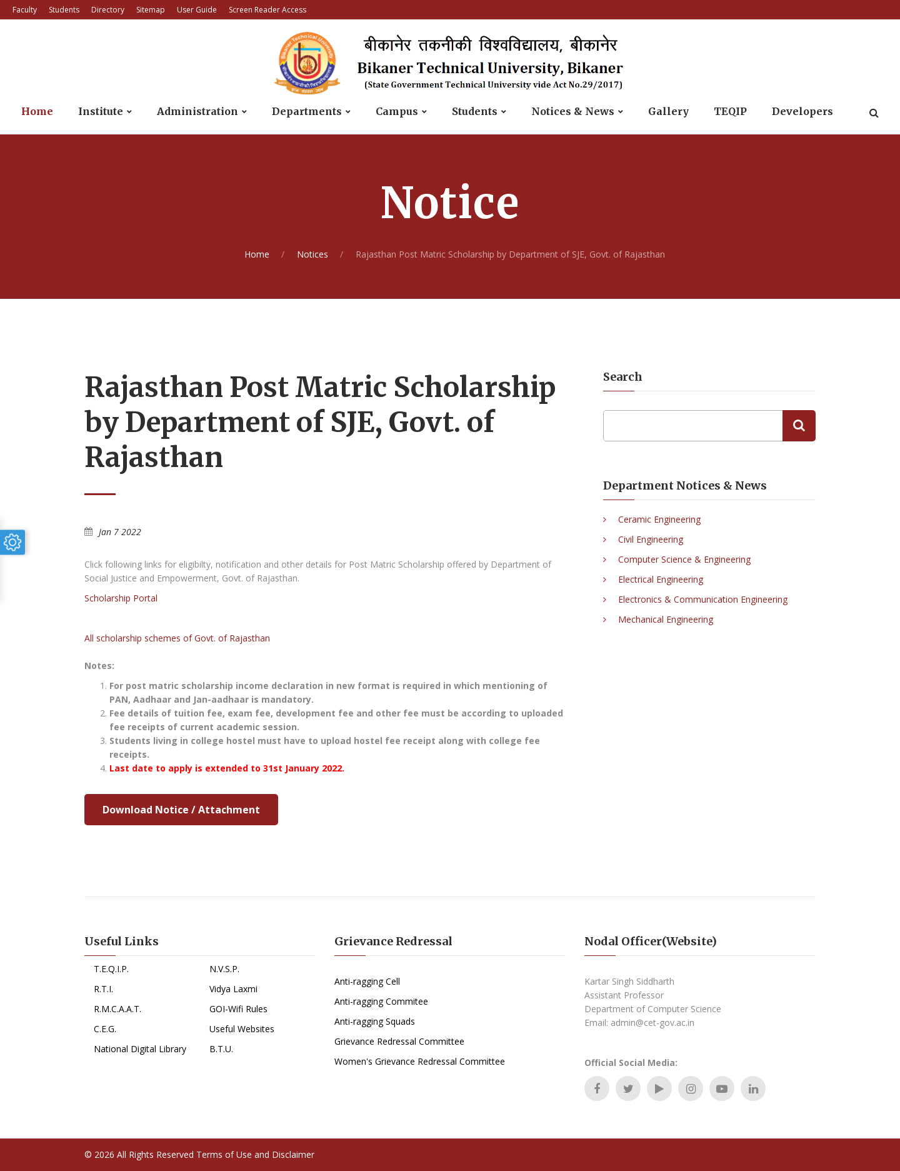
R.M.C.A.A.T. (117, 1009)
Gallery (668, 112)
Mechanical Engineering (665, 619)
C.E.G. (105, 1029)
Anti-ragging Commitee (381, 1001)
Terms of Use (224, 1154)
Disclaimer (293, 1154)
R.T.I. (103, 989)
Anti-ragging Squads (374, 1021)
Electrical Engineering (660, 579)
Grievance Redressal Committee (399, 1041)
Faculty (24, 9)
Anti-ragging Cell (367, 981)
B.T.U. (221, 1049)
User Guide (197, 9)
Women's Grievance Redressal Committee (419, 1061)
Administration (197, 112)
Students (64, 9)
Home (37, 112)
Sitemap (150, 9)
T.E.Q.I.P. (111, 969)
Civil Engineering (650, 539)
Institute (100, 112)
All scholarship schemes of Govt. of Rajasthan (177, 638)
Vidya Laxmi (233, 989)
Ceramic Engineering (659, 519)
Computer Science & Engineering (684, 559)
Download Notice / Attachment (181, 810)
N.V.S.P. (224, 969)
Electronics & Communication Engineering (703, 599)
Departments (307, 112)
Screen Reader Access (267, 9)
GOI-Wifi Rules (238, 1009)
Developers (802, 112)
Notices (312, 254)
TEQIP (730, 112)
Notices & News (572, 112)
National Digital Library (140, 1049)
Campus (397, 112)
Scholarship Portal (121, 598)
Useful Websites (241, 1029)
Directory (107, 9)
